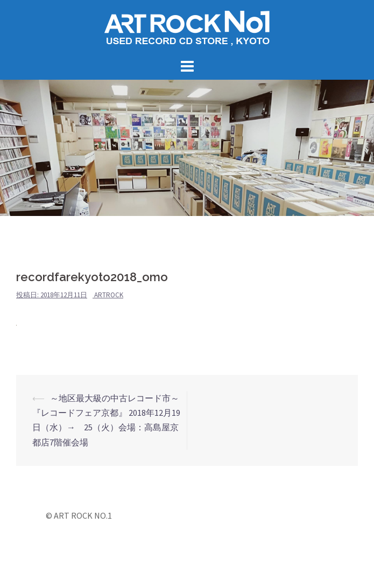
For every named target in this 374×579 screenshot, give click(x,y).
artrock (108, 294)
